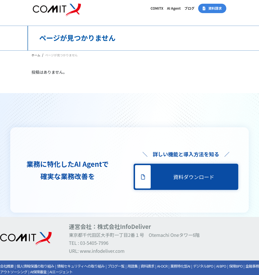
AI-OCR (162, 266)
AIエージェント (60, 271)
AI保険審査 (38, 271)
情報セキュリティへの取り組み (80, 266)
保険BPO (235, 266)
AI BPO (221, 266)
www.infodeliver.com (102, 250)
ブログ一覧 (116, 266)
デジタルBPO (203, 266)
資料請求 (147, 266)
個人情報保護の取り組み (35, 266)
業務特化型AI (180, 266)
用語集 (132, 266)
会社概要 (7, 266)
